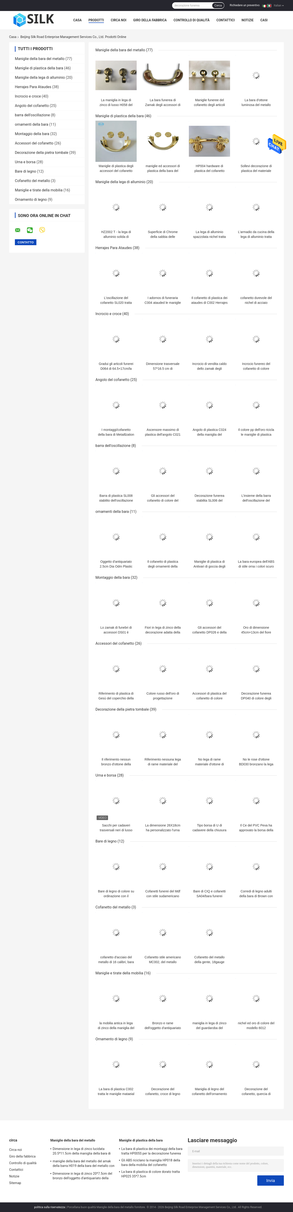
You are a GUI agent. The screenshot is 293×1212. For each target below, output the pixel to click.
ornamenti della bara (31, 124)
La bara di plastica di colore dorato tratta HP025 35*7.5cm (150, 1174)
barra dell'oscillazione (32, 115)
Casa (77, 20)
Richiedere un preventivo (245, 5)
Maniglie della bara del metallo (40, 59)
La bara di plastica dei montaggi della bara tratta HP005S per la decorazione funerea (151, 1151)
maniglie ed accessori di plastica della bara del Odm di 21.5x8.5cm (163, 170)
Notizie (247, 20)
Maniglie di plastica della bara (39, 68)
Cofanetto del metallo (32, 181)
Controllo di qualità (191, 20)
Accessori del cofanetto (34, 143)
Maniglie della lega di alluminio (40, 77)
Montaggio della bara (32, 134)
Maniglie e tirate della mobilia (38, 190)
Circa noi (118, 20)
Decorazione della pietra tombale (41, 152)
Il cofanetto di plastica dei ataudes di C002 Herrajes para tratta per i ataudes (209, 302)
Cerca (218, 5)
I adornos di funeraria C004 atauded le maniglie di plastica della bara (163, 302)
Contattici (225, 20)
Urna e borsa (25, 162)
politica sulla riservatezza (49, 1207)
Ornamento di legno (31, 199)
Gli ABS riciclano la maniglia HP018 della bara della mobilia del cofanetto (150, 1162)
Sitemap (15, 1183)
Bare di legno (25, 171)
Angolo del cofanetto (32, 105)
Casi (264, 20)
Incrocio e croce (28, 96)
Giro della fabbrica (150, 20)
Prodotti (96, 20)
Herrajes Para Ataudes (33, 87)
